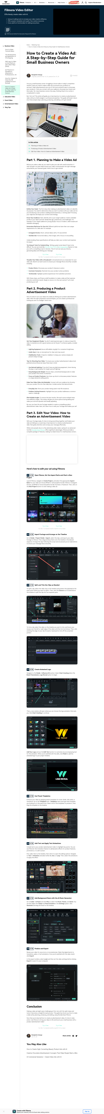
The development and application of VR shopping (10, 56)
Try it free (45, 254)
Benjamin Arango (37, 75)
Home (28, 45)
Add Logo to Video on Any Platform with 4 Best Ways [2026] (10, 64)
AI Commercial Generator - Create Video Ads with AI (44, 1057)
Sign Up (87, 1111)
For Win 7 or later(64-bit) (45, 257)
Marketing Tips (36, 45)
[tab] (10, 46)
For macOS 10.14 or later (58, 257)
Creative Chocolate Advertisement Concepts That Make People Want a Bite (52, 1053)
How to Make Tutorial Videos (9, 50)
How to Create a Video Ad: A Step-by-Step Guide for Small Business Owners (10, 90)
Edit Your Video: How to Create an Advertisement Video (47, 151)
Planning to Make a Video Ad (39, 145)
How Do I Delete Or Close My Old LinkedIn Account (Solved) (11, 81)
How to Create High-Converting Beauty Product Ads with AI (47, 1049)
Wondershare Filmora (51, 247)
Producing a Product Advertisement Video (43, 148)
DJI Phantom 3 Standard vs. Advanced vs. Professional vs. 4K (10, 72)
